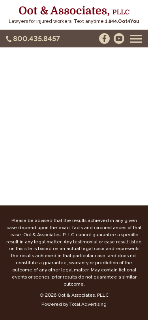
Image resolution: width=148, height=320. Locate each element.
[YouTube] (119, 38)
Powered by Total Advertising (74, 304)
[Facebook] (104, 38)
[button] (136, 39)
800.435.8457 (36, 38)
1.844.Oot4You (122, 21)
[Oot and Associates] (74, 11)
